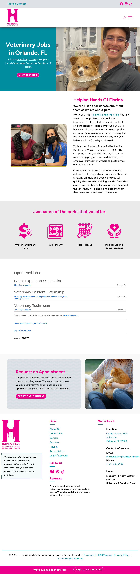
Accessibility (57, 451)
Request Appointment (31, 396)
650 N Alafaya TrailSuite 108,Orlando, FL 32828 (117, 437)
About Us (55, 429)
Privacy (54, 446)
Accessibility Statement (70, 558)
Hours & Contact (16, 4)
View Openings (28, 75)
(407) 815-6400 (114, 464)
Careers (54, 438)
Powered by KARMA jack (98, 555)
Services (54, 442)
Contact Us (56, 433)
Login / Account (59, 455)
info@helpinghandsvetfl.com (122, 456)
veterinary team (26, 59)
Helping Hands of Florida (105, 114)
